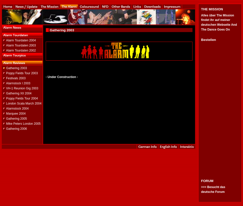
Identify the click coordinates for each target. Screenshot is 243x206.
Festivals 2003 (16, 78)
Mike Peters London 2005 (23, 123)
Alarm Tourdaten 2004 (21, 40)
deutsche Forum (213, 192)
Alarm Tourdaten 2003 (21, 45)
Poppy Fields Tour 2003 (22, 73)
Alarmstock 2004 (17, 108)
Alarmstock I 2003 (18, 83)
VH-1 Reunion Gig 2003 (22, 88)
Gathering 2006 (16, 129)
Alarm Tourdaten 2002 (21, 50)
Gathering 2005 (16, 118)
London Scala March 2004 (23, 103)
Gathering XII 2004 (19, 93)
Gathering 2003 (16, 68)
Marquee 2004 (16, 113)
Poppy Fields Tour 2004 (22, 98)
